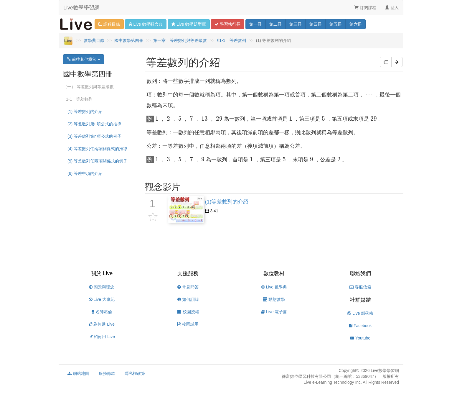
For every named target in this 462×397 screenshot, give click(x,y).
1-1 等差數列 (79, 99)
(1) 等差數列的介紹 (85, 111)
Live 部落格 (360, 313)
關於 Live (102, 273)
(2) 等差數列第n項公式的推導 (94, 124)
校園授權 (188, 311)
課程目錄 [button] (109, 24)
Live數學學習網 (81, 8)
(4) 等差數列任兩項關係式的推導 (97, 148)
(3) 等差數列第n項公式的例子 (94, 136)
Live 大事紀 (102, 299)
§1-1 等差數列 (231, 40)
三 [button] (295, 24)
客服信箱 (360, 287)
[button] (386, 62)
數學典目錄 (94, 40)
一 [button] (255, 24)
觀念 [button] (146, 24)
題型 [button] (188, 24)
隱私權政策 (135, 373)
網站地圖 (78, 373)
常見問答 (188, 287)
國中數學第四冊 (128, 40)
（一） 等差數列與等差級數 (88, 86)
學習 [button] (227, 24)
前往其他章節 (83, 59)
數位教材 (274, 273)
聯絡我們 (360, 273)
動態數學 (274, 299)
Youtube (360, 338)
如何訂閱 (188, 299)
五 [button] (335, 24)
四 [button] (315, 24)
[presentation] (369, 95)
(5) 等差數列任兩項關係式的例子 (97, 161)
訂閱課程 (365, 7)
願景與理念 (101, 287)
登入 (392, 7)
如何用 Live (102, 336)
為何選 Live (102, 324)
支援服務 (188, 273)
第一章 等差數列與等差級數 (180, 40)
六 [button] (355, 24)
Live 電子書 (274, 311)
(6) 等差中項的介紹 (85, 173)
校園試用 (188, 324)
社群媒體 (360, 300)
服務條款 (107, 373)
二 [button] (275, 24)
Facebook (360, 325)
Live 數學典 (274, 287)
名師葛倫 (102, 311)
